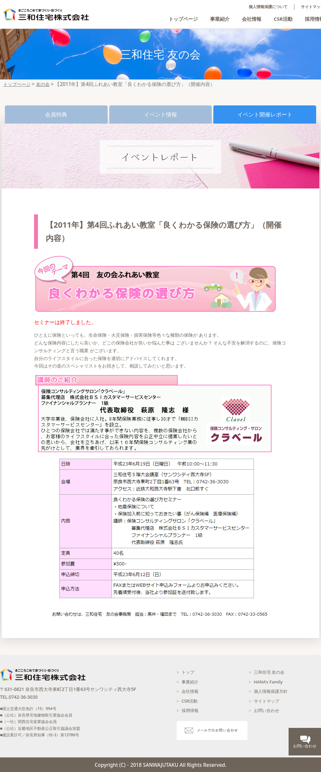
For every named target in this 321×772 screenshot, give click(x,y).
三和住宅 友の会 (269, 672)
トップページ (183, 19)
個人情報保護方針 (271, 691)
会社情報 (251, 19)
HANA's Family (268, 682)
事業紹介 (220, 19)
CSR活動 (283, 19)
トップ (188, 672)
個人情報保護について (268, 6)
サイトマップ (266, 701)
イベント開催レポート (264, 114)
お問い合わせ (266, 710)
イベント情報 (160, 114)
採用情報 (190, 710)
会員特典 (56, 114)
